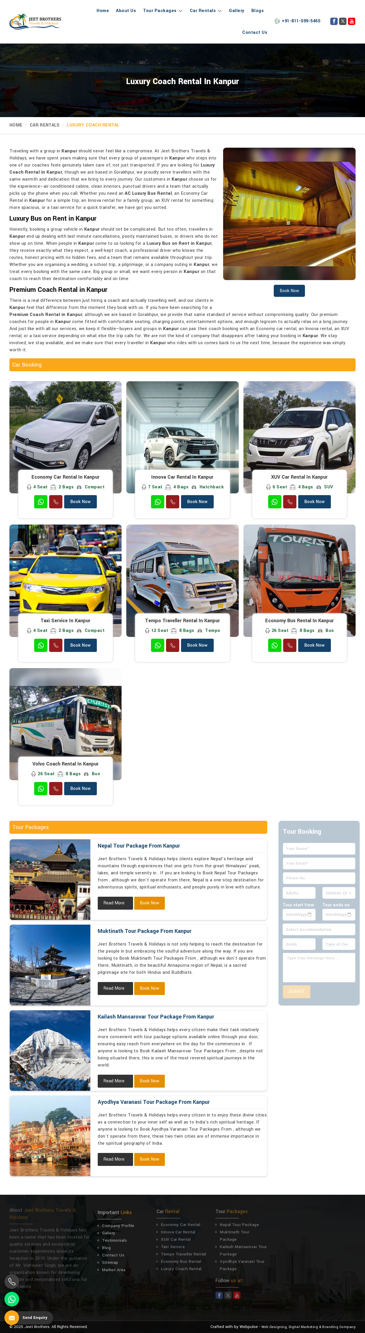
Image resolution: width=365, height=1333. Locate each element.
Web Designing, (274, 1326)
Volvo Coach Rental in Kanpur (65, 764)
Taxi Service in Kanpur (65, 621)
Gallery (236, 11)
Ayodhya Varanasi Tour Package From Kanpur (154, 1102)
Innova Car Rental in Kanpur (182, 477)
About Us (126, 11)
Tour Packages (163, 10)
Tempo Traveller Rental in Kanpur (182, 621)
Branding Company (339, 1326)
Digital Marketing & (305, 1326)
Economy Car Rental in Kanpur (65, 477)
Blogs (257, 11)
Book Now (80, 502)
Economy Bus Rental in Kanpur (299, 621)
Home (103, 11)
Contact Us (254, 32)
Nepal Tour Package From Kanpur (139, 845)
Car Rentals (206, 10)
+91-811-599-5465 (297, 21)
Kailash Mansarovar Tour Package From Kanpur (156, 1016)
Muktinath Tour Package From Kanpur (144, 931)
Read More (114, 903)
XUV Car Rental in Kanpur (299, 477)
